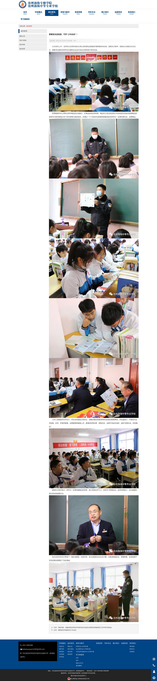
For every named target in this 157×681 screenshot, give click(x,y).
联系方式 (132, 649)
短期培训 (124, 643)
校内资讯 (29, 26)
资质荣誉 (99, 643)
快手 (77, 660)
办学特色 (61, 657)
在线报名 (132, 651)
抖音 (77, 658)
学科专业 (107, 643)
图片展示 (116, 643)
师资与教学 (80, 643)
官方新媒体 (80, 655)
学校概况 (62, 643)
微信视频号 (79, 665)
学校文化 (61, 646)
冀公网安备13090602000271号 (79, 678)
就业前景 (22, 49)
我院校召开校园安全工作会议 (67, 630)
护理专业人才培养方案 (82, 646)
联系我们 (133, 643)
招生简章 (22, 44)
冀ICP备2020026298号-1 (78, 675)
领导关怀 (61, 649)
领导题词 (61, 651)
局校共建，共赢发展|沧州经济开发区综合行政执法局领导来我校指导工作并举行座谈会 (85, 627)
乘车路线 (132, 646)
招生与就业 (22, 40)
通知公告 (22, 36)
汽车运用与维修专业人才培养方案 (85, 651)
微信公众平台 (79, 663)
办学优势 (61, 654)
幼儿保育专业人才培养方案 (83, 649)
